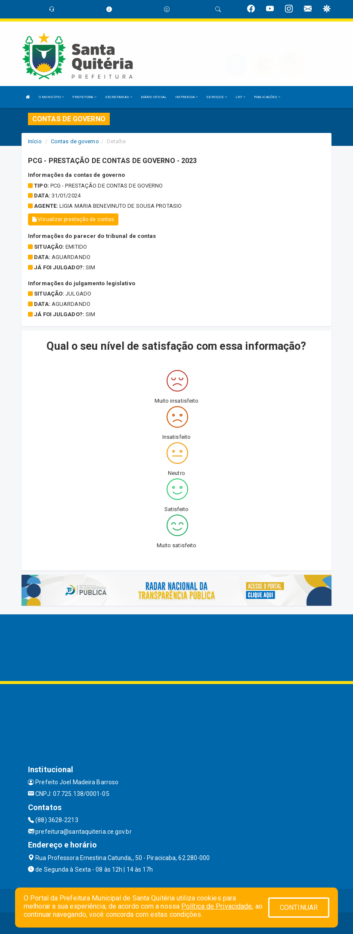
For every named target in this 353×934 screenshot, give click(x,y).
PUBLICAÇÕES (267, 97)
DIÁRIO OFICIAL (154, 97)
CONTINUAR (299, 907)
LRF (240, 97)
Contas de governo (75, 141)
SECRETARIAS (118, 97)
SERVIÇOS (216, 97)
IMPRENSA (186, 97)
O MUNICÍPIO (51, 97)
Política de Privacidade (216, 906)
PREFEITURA (84, 97)
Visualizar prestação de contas (73, 219)
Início (35, 141)
